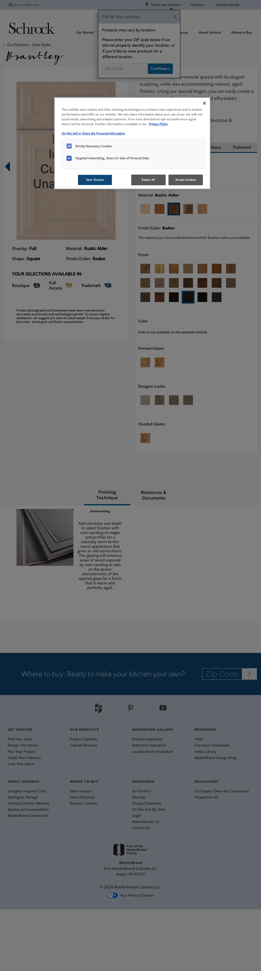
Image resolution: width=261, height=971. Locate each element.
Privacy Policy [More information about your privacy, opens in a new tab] (158, 124)
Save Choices (95, 179)
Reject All (148, 179)
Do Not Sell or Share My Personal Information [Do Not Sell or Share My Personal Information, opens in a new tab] (93, 133)
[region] (132, 143)
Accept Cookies (185, 179)
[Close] (204, 103)
